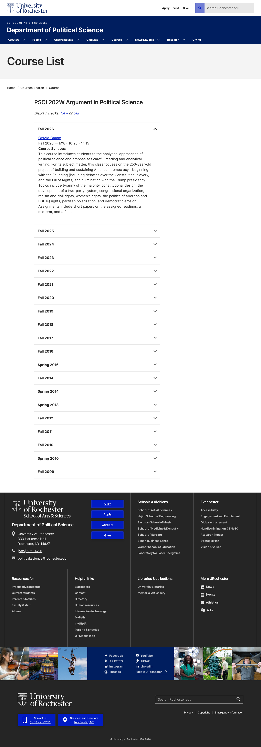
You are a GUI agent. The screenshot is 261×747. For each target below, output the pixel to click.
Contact (80, 593)
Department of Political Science (55, 30)
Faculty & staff (21, 605)
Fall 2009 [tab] (46, 471)
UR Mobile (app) (85, 636)
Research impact (212, 534)
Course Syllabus (52, 148)
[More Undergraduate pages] (77, 40)
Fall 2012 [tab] (45, 417)
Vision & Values (211, 547)
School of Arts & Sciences (27, 23)
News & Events (144, 39)
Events (208, 594)
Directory (81, 599)
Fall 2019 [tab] (45, 311)
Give (186, 8)
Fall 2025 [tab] (46, 230)
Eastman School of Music (155, 522)
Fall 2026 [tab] (46, 128)
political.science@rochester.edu (42, 558)
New (64, 113)
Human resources (87, 605)
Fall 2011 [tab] (45, 431)
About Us (13, 39)
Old (76, 113)
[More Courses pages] (126, 40)
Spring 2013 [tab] (48, 404)
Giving (196, 39)
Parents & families (24, 599)
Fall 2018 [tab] (45, 324)
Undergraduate (63, 39)
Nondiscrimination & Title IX (219, 528)
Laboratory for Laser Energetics (159, 553)
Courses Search (32, 88)
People (36, 39)
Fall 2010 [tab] (45, 444)
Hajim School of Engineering (157, 516)
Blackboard (82, 587)
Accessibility (209, 510)
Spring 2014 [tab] (48, 391)
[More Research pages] (183, 40)
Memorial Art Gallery (151, 593)
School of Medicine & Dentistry (158, 528)
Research (173, 39)
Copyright (204, 712)
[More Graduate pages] (103, 40)
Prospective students (26, 587)
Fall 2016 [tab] (45, 351)
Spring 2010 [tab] (48, 458)
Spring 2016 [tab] (48, 364)
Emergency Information (229, 712)
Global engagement (214, 522)
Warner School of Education (156, 547)
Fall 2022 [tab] (46, 270)
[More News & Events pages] (158, 40)
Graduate (92, 39)
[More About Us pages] (23, 40)
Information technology (91, 611)
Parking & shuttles (87, 630)
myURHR (80, 623)
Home (11, 88)
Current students (23, 593)
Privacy (188, 712)
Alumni (16, 611)
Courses (117, 39)
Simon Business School (153, 541)
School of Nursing (150, 534)
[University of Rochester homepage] (27, 8)
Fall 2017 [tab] (45, 337)
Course (54, 88)
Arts (207, 610)
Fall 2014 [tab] (45, 377)
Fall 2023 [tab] (46, 257)
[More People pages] (45, 40)
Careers (107, 525)
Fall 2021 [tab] (45, 284)
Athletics (210, 602)
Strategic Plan (210, 541)
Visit (176, 8)
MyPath (80, 617)
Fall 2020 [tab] (46, 297)
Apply (166, 8)
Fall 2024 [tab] (46, 244)
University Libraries (151, 587)
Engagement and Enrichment (220, 516)
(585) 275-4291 (30, 551)
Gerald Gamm (49, 137)
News (207, 587)
